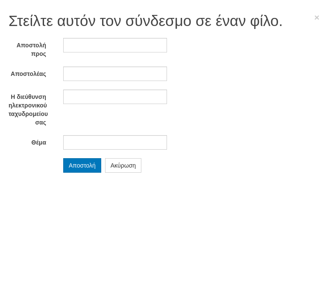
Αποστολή (82, 165)
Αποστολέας (28, 73)
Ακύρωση (123, 165)
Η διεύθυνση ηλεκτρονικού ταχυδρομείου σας (28, 109)
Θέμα (39, 142)
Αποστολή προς (31, 49)
